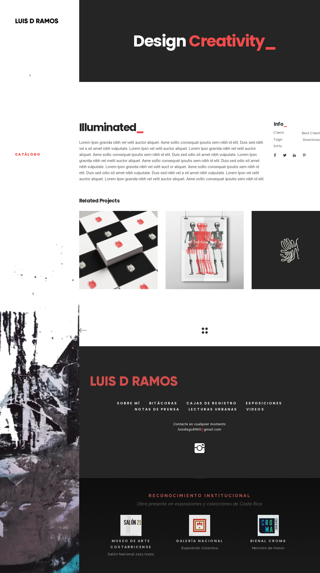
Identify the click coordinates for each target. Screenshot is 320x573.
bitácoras (163, 403)
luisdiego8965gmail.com (200, 429)
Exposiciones (264, 403)
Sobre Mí (128, 403)
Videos (255, 409)
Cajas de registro (211, 403)
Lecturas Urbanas (213, 409)
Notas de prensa (157, 409)
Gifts (277, 146)
